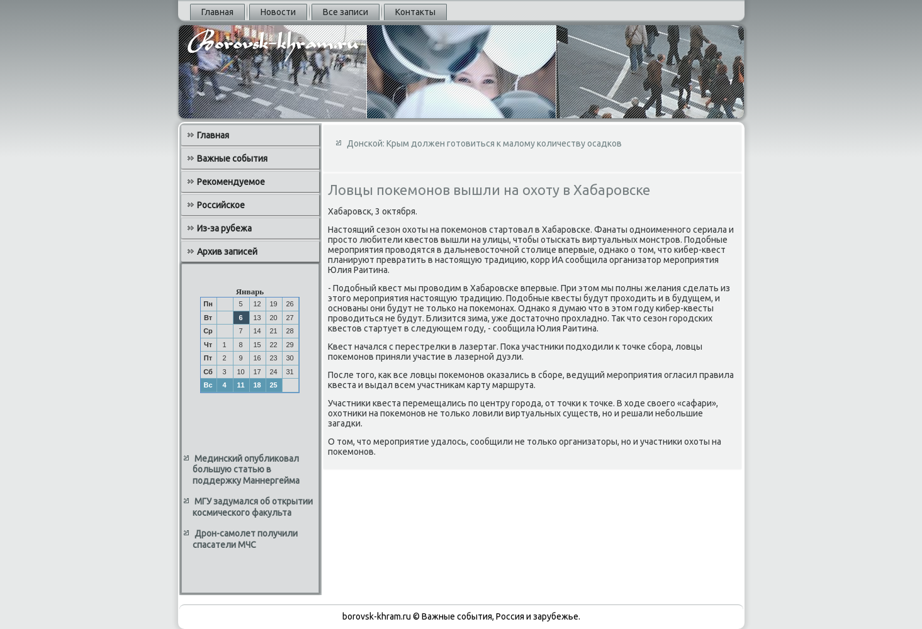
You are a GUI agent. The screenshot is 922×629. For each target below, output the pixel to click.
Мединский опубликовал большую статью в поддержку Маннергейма (246, 470)
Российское (221, 205)
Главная (217, 12)
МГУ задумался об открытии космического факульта (253, 507)
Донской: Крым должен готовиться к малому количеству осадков (484, 143)
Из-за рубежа (224, 228)
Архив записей (227, 252)
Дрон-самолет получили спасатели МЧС (245, 539)
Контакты (415, 12)
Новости (278, 12)
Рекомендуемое (231, 182)
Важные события (232, 158)
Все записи (345, 12)
